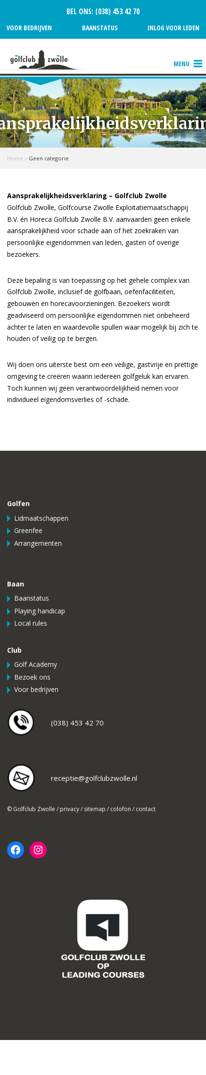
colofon (120, 809)
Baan (15, 583)
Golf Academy (35, 664)
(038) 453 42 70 (116, 12)
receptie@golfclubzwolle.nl (94, 778)
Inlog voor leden (173, 27)
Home (15, 158)
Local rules (30, 623)
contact (146, 809)
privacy (69, 809)
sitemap (95, 809)
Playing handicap (39, 610)
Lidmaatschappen (41, 518)
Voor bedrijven (29, 27)
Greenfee (28, 530)
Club (14, 650)
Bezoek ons (32, 677)
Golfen (18, 503)
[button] (181, 64)
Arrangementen (38, 543)
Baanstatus (100, 27)
